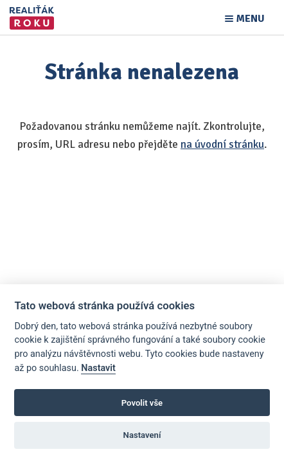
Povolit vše (142, 403)
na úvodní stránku (222, 144)
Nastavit (98, 368)
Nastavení (142, 435)
